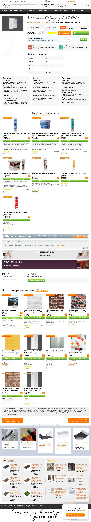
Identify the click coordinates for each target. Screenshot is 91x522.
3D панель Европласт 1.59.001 (78, 421)
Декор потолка (7, 10)
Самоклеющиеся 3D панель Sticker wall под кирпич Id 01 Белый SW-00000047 (33, 311)
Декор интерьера (70, 10)
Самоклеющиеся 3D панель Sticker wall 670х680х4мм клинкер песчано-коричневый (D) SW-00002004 (11, 391)
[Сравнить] (83, 5)
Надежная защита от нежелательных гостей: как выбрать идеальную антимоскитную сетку (82, 467)
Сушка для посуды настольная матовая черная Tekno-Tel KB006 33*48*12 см (45, 445)
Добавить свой (36, 280)
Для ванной (84, 12)
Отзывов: (56, 151)
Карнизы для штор (43, 12)
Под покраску (49, 72)
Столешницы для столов (69, 13)
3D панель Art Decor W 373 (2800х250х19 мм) (32, 352)
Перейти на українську (75, 515)
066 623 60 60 (52, 6)
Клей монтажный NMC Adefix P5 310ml (44, 173)
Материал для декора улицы (15, 471)
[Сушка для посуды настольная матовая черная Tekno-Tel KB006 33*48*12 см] (45, 435)
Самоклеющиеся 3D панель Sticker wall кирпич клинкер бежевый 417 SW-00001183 (55, 311)
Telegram (24, 507)
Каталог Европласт (45, 47)
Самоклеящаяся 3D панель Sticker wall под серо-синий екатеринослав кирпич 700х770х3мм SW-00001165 (78, 312)
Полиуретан (48, 69)
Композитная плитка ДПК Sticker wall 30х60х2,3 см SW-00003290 (15, 480)
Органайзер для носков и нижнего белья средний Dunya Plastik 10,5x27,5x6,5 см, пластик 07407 (62, 445)
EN (87, 1)
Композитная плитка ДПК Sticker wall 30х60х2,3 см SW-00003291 (36, 466)
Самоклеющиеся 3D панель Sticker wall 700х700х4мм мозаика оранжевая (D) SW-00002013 (77, 353)
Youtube (30, 507)
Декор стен (18, 10)
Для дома (80, 10)
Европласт (72, 28)
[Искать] (35, 5)
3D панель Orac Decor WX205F (55, 351)
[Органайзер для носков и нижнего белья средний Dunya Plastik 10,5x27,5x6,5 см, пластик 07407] (63, 435)
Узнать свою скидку (18, 141)
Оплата (36, 78)
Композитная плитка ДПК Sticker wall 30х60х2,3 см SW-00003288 (15, 493)
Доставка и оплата (13, 1)
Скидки (71, 1)
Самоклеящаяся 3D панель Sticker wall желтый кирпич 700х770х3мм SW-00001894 (11, 352)
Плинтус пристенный (30, 12)
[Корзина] (87, 5)
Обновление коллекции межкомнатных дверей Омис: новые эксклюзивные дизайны (81, 479)
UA (85, 1)
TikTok (20, 507)
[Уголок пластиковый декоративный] (28, 435)
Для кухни (79, 12)
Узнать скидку (81, 33)
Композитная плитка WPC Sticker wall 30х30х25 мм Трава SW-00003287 (36, 493)
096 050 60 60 (52, 5)
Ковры (28, 12)
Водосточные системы (56, 13)
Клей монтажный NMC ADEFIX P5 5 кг (14, 173)
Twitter (10, 507)
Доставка (7, 78)
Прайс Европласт (76, 47)
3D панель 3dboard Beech (10, 310)
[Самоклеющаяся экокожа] (81, 435)
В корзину (64, 33)
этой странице (61, 245)
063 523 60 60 (42, 6)
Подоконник (42, 13)
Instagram (15, 507)
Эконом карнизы (11, 443)
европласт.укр (83, 28)
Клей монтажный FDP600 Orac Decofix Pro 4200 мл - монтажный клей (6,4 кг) (45, 134)
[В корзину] (29, 138)
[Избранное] (80, 5)
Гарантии (66, 78)
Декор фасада (56, 10)
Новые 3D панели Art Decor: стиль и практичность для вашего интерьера (60, 478)
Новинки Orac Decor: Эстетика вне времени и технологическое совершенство (61, 466)
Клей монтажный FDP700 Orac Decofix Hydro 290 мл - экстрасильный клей (72, 134)
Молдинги (16, 12)
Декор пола (30, 10)
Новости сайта (51, 460)
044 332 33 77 (42, 5)
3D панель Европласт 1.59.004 (12, 421)
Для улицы (79, 13)
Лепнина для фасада (56, 12)
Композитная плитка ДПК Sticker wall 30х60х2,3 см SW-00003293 (15, 466)
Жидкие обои (17, 13)
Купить (83, 39)
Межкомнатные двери (69, 12)
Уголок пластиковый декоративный (27, 443)
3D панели (21, 12)
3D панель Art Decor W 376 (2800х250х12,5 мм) (32, 389)
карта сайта (41, 505)
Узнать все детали (79, 236)
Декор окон (43, 10)
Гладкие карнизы (6, 12)
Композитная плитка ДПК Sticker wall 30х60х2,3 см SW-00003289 (36, 480)
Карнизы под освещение (7, 13)
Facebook (5, 507)
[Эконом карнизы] (10, 435)
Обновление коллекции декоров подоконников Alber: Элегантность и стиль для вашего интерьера (60, 491)
